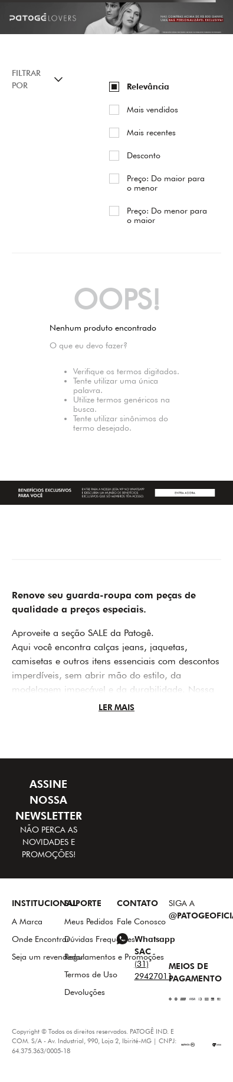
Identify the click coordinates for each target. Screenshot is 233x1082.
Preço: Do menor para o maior (167, 215)
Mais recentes (151, 132)
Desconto (143, 155)
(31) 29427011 (153, 970)
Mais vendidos (152, 109)
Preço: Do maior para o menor (166, 183)
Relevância (148, 86)
